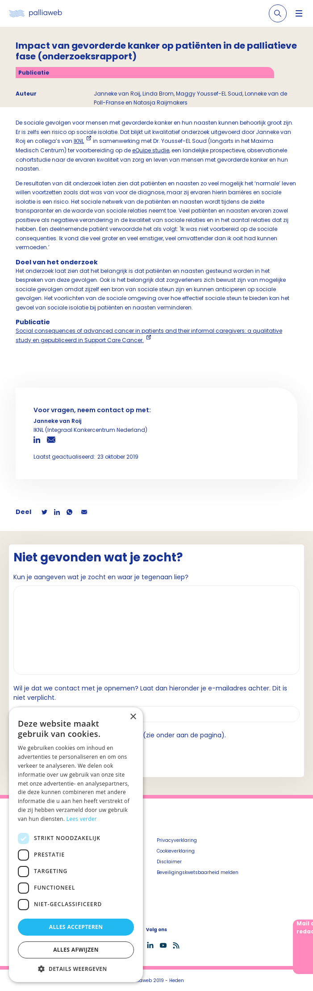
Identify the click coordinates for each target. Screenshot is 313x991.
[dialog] (76, 844)
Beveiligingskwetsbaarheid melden (197, 872)
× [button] (132, 717)
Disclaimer (169, 861)
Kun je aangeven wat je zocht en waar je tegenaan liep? (100, 577)
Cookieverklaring (176, 851)
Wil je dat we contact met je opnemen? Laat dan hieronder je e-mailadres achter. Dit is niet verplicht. (150, 693)
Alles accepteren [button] (76, 927)
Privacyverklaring (177, 840)
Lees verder (82, 819)
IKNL (79, 141)
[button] (76, 968)
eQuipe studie (150, 150)
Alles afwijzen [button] (76, 949)
